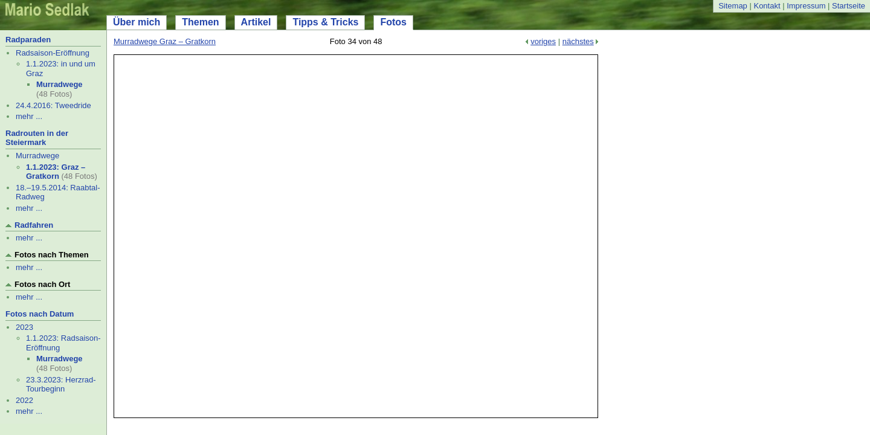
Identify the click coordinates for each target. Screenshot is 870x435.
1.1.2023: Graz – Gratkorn (55, 172)
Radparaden (28, 39)
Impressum (806, 5)
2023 (24, 327)
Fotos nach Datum (39, 313)
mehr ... (29, 116)
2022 (24, 400)
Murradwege (59, 84)
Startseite (848, 5)
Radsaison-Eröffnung (52, 52)
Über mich (136, 22)
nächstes (578, 41)
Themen (200, 22)
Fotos (393, 22)
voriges (543, 41)
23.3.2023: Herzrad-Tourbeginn (61, 384)
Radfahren (33, 225)
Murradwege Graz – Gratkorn (165, 41)
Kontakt (766, 5)
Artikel (256, 22)
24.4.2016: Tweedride (53, 105)
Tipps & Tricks (325, 22)
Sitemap (732, 5)
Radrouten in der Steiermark (36, 138)
